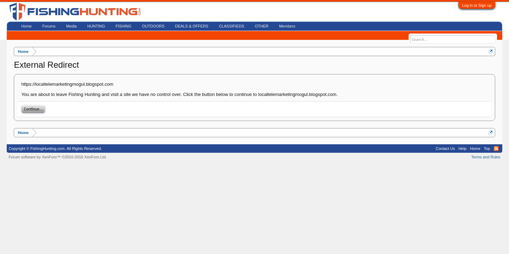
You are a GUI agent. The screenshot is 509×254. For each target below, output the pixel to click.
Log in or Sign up (476, 5)
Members (287, 26)
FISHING (123, 26)
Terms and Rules (486, 157)
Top (487, 148)
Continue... (33, 109)
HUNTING (96, 26)
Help (462, 148)
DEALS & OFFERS (191, 26)
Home (26, 26)
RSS (496, 148)
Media (71, 26)
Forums (48, 26)
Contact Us (445, 148)
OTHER (262, 26)
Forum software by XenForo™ (57, 157)
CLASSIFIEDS (231, 26)
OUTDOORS (153, 26)
